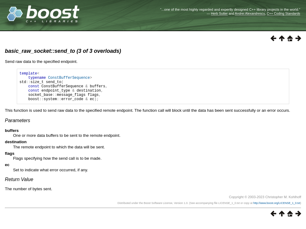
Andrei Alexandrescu (250, 13)
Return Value (19, 185)
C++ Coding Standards (283, 13)
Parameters (17, 126)
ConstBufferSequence (69, 79)
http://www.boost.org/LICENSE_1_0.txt (276, 209)
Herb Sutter (219, 13)
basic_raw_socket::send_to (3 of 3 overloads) (63, 51)
